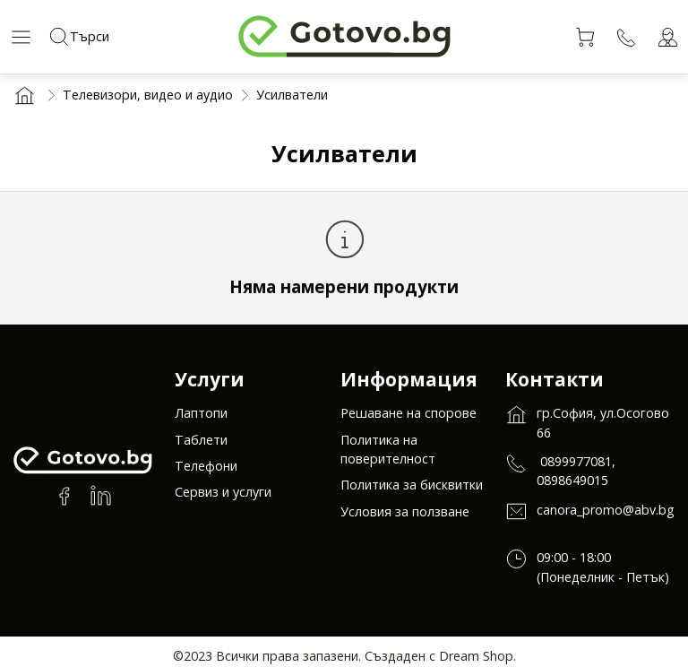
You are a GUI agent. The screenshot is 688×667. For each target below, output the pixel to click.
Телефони (206, 470)
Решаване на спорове (408, 417)
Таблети (201, 444)
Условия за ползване (404, 515)
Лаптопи (201, 417)
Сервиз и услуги (223, 496)
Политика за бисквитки (411, 489)
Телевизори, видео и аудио (148, 94)
